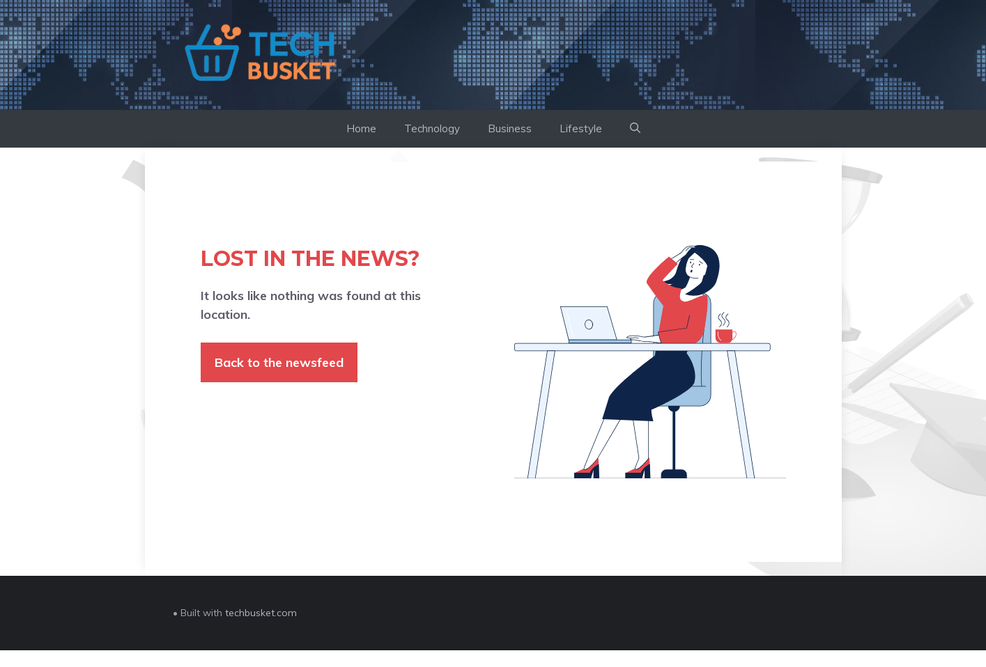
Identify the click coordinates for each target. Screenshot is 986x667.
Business (510, 128)
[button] (635, 129)
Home (361, 128)
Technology (432, 128)
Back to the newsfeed (279, 362)
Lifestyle (581, 128)
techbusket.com (261, 612)
